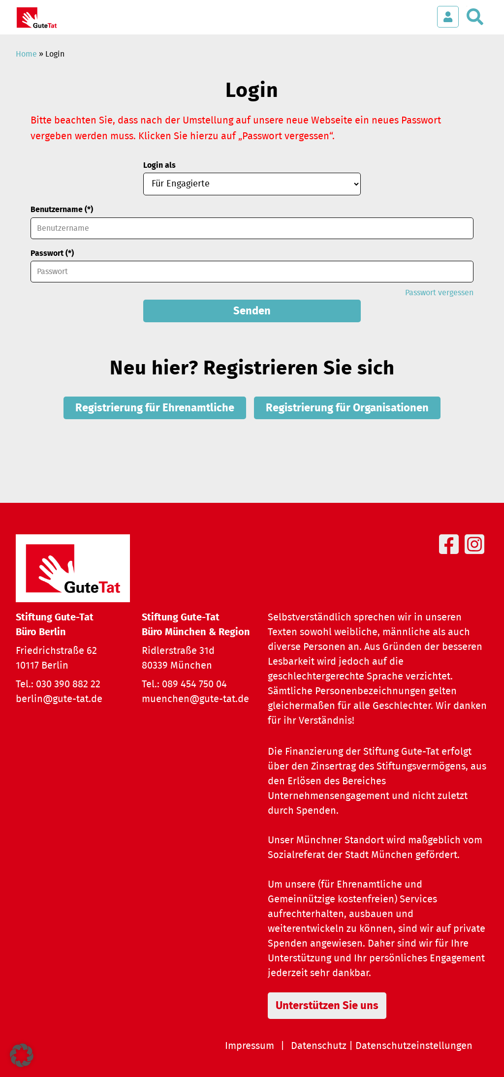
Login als (159, 165)
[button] (21, 1055)
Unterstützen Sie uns (327, 1005)
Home (26, 54)
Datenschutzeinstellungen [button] (413, 1046)
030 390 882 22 (68, 684)
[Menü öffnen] (418, 12)
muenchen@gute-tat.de (195, 699)
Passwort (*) (52, 253)
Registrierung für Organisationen (347, 407)
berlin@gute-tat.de (59, 699)
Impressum (249, 1046)
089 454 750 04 (194, 684)
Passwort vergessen (439, 293)
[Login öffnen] (448, 17)
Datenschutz (318, 1046)
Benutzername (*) (62, 210)
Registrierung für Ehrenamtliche (154, 407)
